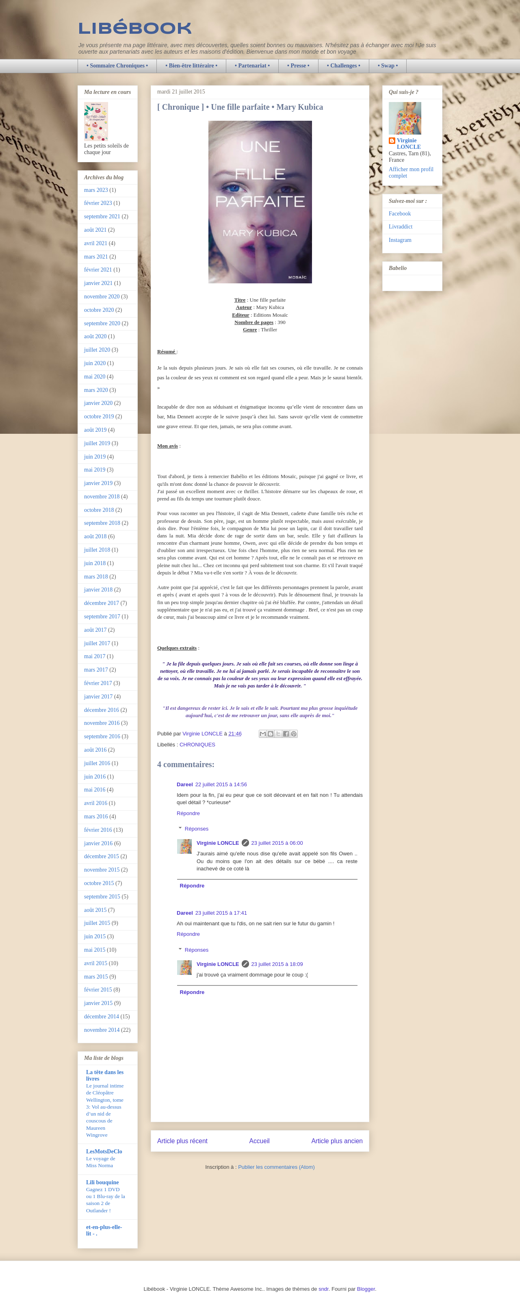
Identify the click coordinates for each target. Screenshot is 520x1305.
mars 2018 (96, 577)
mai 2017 (95, 656)
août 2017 (95, 630)
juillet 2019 (97, 443)
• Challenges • (343, 66)
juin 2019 (95, 457)
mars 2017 (96, 670)
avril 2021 (95, 243)
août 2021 (95, 230)
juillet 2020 (97, 350)
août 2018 (95, 536)
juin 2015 (95, 936)
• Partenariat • (252, 66)
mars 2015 (96, 977)
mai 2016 (95, 790)
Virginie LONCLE (218, 843)
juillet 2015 (97, 923)
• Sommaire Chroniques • (117, 66)
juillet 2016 (97, 763)
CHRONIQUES (197, 745)
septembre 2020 (102, 323)
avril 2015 (95, 963)
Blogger (366, 1289)
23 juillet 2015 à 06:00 (277, 843)
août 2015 (95, 910)
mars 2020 (96, 390)
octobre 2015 (99, 883)
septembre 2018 (102, 523)
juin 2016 (95, 777)
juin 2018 (95, 563)
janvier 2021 (98, 283)
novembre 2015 (101, 870)
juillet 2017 (97, 643)
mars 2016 (96, 816)
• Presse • (298, 66)
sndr (323, 1289)
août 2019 (95, 430)
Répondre (188, 813)
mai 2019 (95, 470)
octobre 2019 (99, 416)
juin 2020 (95, 363)
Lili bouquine (102, 1182)
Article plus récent (182, 1141)
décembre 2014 (101, 1017)
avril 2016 (95, 803)
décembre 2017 (101, 603)
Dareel (185, 784)
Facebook (400, 214)
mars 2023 (96, 190)
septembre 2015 (102, 897)
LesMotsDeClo (104, 1151)
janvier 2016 (98, 843)
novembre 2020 (101, 297)
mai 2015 (95, 950)
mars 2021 (96, 257)
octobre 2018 (99, 510)
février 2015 (98, 990)
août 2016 (95, 750)
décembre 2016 (101, 710)
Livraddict (400, 227)
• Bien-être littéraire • (191, 66)
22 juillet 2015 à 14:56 (221, 784)
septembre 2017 (102, 616)
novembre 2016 (101, 723)
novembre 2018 (101, 497)
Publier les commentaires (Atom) (276, 1167)
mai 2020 (95, 377)
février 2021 (98, 270)
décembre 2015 (101, 856)
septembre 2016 (102, 736)
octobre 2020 (99, 310)
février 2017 (98, 683)
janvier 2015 (98, 1003)
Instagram (400, 240)
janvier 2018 (98, 590)
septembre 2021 (102, 216)
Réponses (197, 829)
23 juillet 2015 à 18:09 (277, 964)
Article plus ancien (337, 1141)
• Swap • (388, 66)
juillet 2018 (97, 550)
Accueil (259, 1141)
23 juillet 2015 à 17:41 (221, 913)
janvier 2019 (98, 483)
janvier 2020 (98, 403)
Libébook (135, 29)
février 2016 (98, 830)
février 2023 (98, 203)
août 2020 (95, 336)
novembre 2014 (101, 1030)
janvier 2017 (98, 697)
